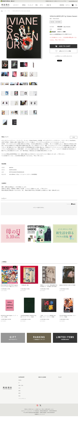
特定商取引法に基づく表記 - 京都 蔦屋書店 (47, 398)
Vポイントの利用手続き (55, 34)
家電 (19, 393)
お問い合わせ (41, 385)
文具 (19, 388)
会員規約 (40, 393)
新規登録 (62, 5)
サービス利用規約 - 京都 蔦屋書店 (45, 390)
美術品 (20, 380)
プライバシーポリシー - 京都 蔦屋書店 (46, 403)
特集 (36, 5)
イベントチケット (22, 398)
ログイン (68, 5)
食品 (19, 395)
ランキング (30, 5)
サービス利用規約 (42, 388)
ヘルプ (39, 382)
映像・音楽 (21, 385)
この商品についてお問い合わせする (63, 56)
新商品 (23, 5)
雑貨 (19, 390)
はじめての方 (41, 380)
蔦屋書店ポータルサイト (63, 380)
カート (72, 6)
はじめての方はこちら (73, 1)
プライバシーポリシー (43, 401)
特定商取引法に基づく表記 (43, 395)
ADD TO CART (64, 46)
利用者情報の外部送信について (44, 406)
